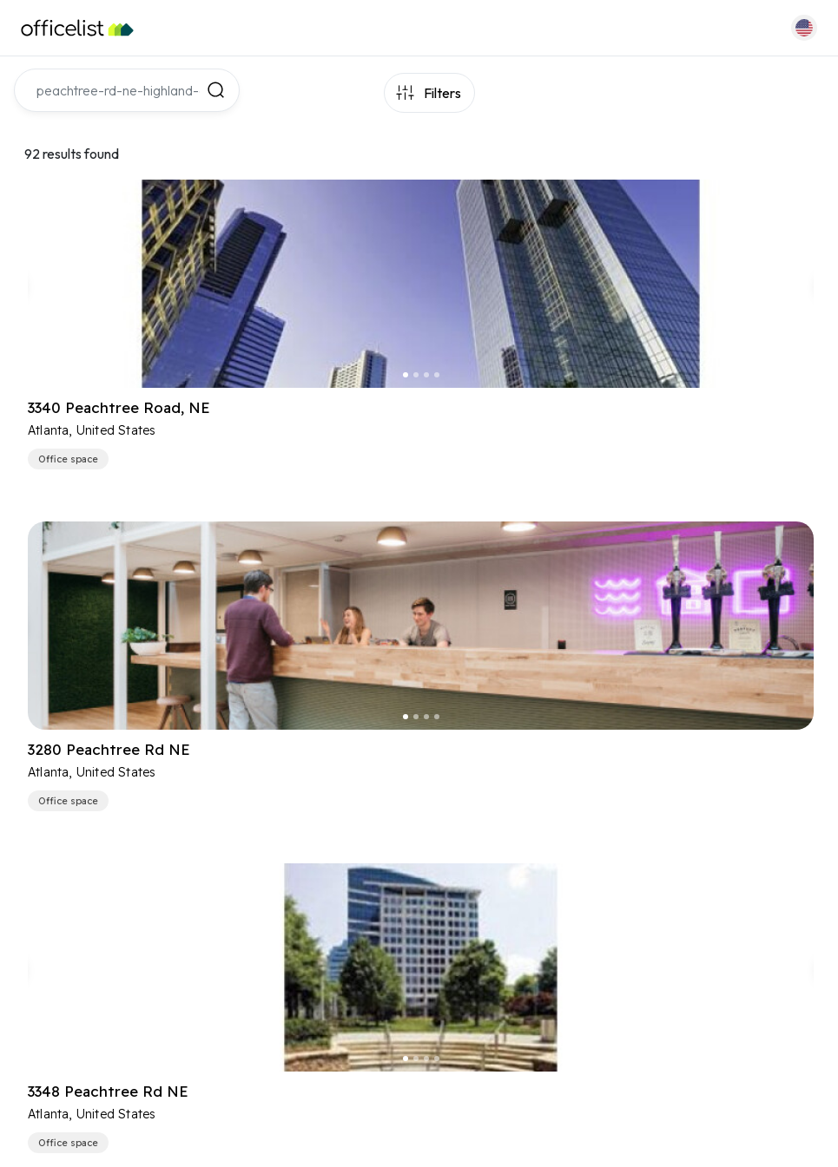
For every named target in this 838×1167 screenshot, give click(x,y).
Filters (442, 93)
